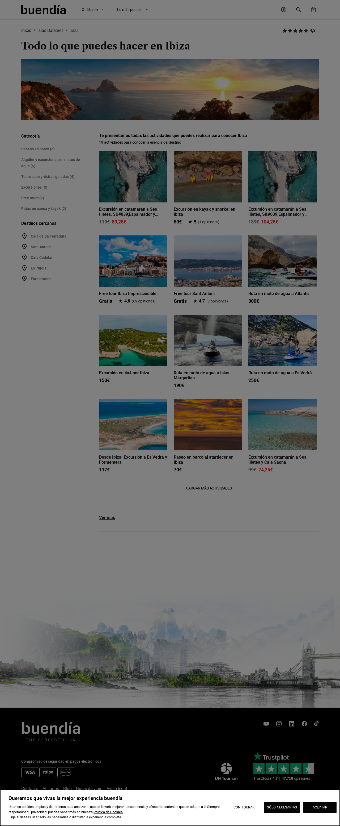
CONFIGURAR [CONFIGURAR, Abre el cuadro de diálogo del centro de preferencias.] (243, 807)
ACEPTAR (320, 807)
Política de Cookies (108, 812)
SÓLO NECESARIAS (282, 807)
